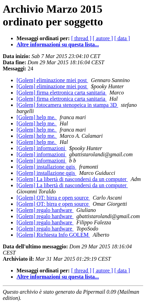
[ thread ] (81, 38)
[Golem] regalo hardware (45, 210)
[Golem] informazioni (41, 148)
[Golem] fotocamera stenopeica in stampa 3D (67, 105)
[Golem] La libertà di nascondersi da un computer (72, 179)
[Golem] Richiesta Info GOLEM (53, 235)
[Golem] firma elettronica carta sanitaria (62, 92)
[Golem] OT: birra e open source (53, 198)
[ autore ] (103, 38)
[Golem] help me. (37, 117)
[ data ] (122, 38)
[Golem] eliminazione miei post (52, 80)
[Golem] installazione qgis (46, 167)
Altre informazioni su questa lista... (58, 44)
